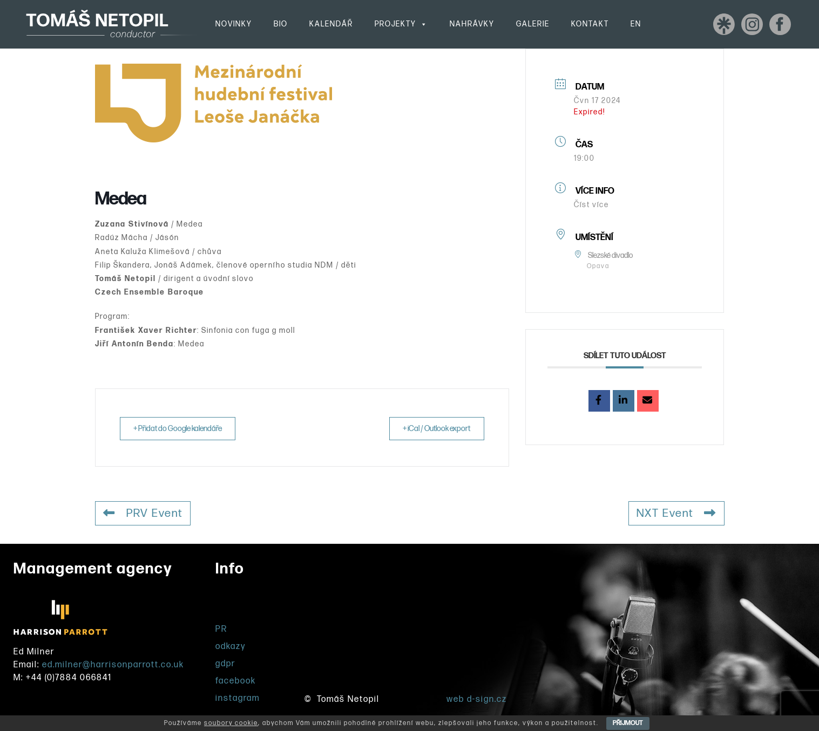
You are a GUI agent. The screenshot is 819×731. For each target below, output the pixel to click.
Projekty (401, 24)
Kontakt (590, 24)
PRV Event (144, 513)
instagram (237, 698)
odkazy (230, 646)
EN (636, 24)
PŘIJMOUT (628, 723)
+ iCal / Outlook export (433, 428)
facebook (235, 681)
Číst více (591, 204)
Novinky (233, 24)
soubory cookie (231, 723)
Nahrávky (472, 24)
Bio (281, 24)
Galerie (533, 24)
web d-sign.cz (476, 699)
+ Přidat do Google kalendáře (182, 428)
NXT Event (675, 513)
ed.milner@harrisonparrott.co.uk (113, 665)
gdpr (225, 664)
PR (221, 629)
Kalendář (331, 24)
